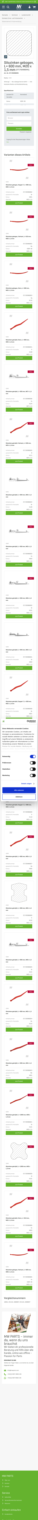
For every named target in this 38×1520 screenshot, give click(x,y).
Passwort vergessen (26, 132)
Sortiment (15, 15)
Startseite (5, 15)
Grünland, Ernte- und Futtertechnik (12, 18)
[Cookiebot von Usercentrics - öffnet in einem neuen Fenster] (27, 721)
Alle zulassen (19, 790)
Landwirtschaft (26, 15)
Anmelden (19, 129)
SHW (7, 182)
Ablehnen (19, 797)
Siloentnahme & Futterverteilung (11, 21)
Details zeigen (26, 784)
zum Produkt (19, 203)
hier (7, 142)
